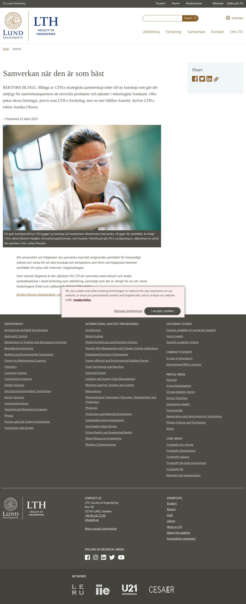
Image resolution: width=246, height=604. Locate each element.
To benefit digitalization (181, 451)
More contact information (101, 529)
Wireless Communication (100, 444)
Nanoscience (93, 391)
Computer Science (15, 373)
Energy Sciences (14, 397)
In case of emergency (179, 358)
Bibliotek (218, 3)
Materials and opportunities (183, 475)
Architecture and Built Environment (26, 330)
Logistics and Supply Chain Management (110, 379)
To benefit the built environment (186, 463)
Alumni (171, 509)
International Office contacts (183, 364)
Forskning (173, 32)
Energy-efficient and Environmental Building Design (116, 361)
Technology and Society (19, 428)
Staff (169, 515)
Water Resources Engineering (103, 438)
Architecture (93, 330)
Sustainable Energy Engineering (104, 420)
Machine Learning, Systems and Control (109, 385)
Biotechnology (94, 336)
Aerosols (171, 380)
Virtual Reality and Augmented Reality (108, 432)
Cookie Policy (82, 300)
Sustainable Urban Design (101, 426)
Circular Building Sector (180, 392)
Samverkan (196, 32)
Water (170, 429)
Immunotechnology (16, 403)
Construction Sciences (18, 379)
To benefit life (174, 469)
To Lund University (14, 3)
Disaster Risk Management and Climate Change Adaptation (121, 348)
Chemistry (10, 367)
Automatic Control (15, 336)
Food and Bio (174, 410)
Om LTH (236, 32)
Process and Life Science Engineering (27, 422)
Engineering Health (178, 404)
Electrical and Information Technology (27, 391)
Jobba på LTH (235, 3)
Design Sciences (14, 385)
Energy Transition (177, 398)
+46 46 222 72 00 (95, 516)
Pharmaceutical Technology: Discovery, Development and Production (120, 399)
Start (6, 49)
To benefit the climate (180, 445)
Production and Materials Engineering (108, 414)
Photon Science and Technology (186, 422)
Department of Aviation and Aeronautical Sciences (35, 342)
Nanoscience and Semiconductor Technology (194, 416)
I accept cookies (162, 311)
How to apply (174, 336)
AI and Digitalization (178, 386)
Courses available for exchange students (191, 330)
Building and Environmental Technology (28, 354)
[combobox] (162, 18)
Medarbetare (194, 3)
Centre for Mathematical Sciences (25, 361)
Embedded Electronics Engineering (106, 354)
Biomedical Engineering (18, 348)
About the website (178, 533)
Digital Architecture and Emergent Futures (111, 342)
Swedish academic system (182, 342)
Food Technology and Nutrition (104, 367)
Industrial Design (95, 373)
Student (160, 3)
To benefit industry (178, 457)
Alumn (176, 3)
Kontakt (217, 32)
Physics (8, 415)
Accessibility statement (181, 539)
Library (171, 521)
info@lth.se (92, 520)
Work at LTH (174, 527)
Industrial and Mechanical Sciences (25, 409)
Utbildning (151, 32)
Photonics (91, 408)
